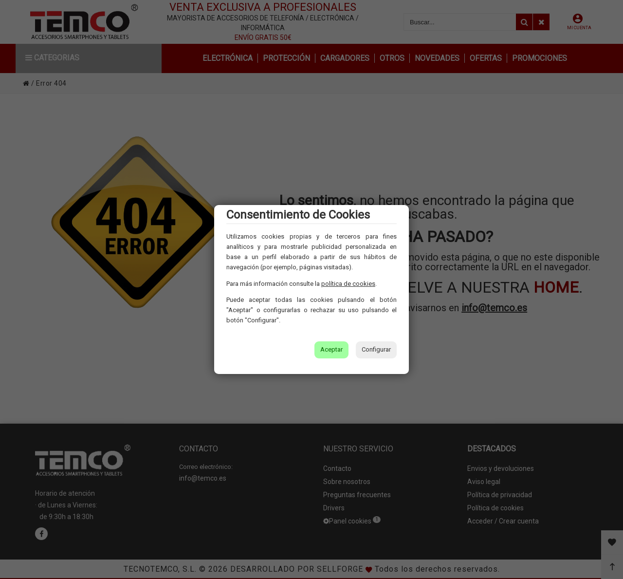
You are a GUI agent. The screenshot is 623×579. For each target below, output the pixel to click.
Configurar (376, 349)
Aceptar (331, 349)
